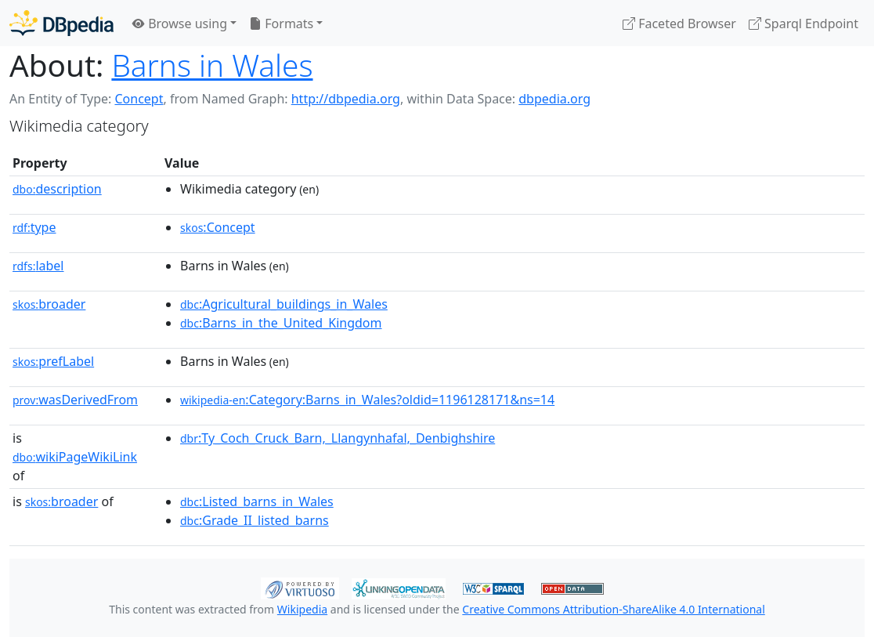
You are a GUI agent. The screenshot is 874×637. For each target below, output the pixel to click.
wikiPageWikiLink (75, 456)
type (34, 227)
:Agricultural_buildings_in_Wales (284, 304)
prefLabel (53, 361)
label (38, 265)
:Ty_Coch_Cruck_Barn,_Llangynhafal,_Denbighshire (337, 438)
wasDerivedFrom (75, 399)
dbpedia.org (554, 98)
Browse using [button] (179, 23)
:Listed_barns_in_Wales (257, 501)
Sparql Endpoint (803, 23)
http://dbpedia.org (345, 98)
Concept (138, 98)
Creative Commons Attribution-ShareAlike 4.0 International (613, 609)
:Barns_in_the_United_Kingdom (281, 322)
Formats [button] (281, 23)
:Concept (217, 227)
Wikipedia (302, 609)
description (57, 188)
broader (49, 304)
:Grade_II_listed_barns (254, 520)
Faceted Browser (679, 23)
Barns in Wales (211, 65)
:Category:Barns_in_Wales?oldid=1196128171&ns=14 (367, 399)
